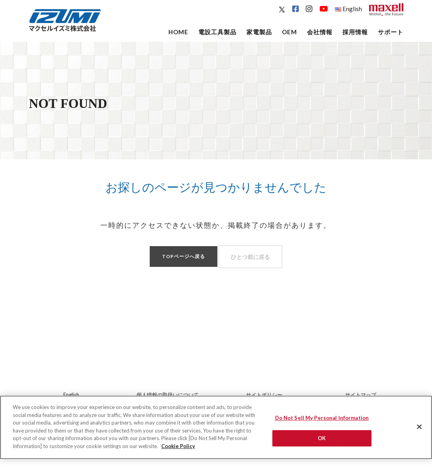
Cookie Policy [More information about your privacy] (178, 449)
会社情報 (319, 31)
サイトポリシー (264, 395)
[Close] (419, 430)
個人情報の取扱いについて (168, 395)
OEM (289, 31)
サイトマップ (360, 395)
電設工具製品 (217, 31)
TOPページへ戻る (183, 256)
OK (322, 441)
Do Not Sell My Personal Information (322, 420)
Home (178, 31)
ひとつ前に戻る (250, 256)
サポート (390, 31)
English (348, 8)
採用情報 (355, 31)
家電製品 (259, 31)
